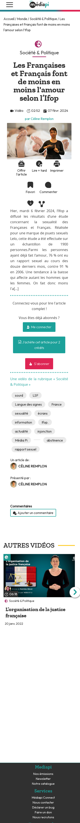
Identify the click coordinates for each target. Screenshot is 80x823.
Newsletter (43, 779)
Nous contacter (43, 802)
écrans (43, 413)
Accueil (8, 19)
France (56, 404)
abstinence (55, 440)
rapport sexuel (25, 449)
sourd (19, 395)
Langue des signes (28, 404)
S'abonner (41, 364)
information (23, 422)
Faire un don (43, 812)
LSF (35, 395)
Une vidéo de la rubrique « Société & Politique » (39, 381)
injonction (45, 431)
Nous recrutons (43, 817)
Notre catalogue (43, 784)
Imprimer (57, 170)
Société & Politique (43, 19)
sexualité (21, 413)
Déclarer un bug (43, 807)
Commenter (48, 192)
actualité (21, 431)
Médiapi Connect (43, 797)
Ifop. (45, 422)
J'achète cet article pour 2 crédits (39, 345)
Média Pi (21, 440)
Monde (22, 19)
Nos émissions (43, 774)
